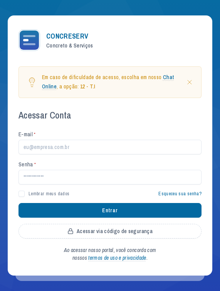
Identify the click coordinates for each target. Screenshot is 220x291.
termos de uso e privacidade (117, 257)
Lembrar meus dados (49, 194)
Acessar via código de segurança (110, 231)
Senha (27, 164)
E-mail (27, 134)
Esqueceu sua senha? (180, 194)
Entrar (110, 210)
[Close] (189, 82)
